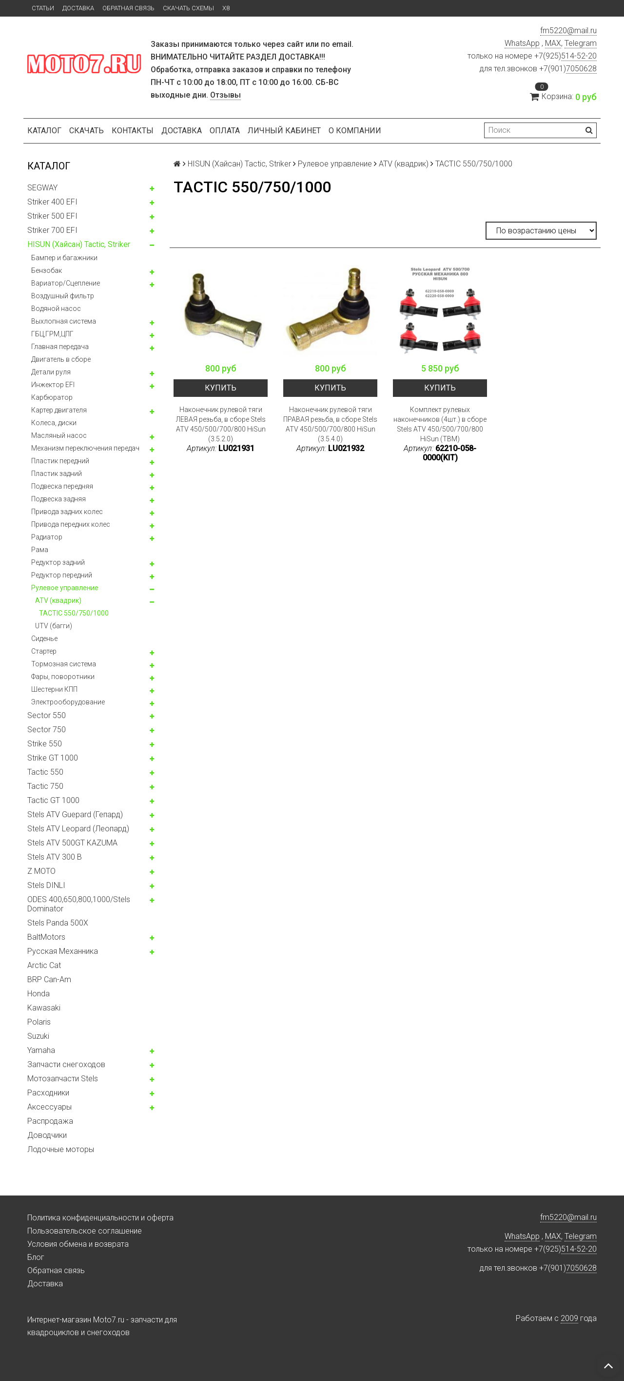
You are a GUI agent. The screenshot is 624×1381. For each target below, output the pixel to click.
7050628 (581, 68)
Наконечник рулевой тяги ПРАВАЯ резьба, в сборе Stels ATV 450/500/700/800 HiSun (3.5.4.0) (330, 424)
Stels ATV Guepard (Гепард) (75, 814)
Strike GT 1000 (52, 758)
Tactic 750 (45, 786)
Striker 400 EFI (52, 201)
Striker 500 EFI (52, 216)
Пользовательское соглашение (84, 1231)
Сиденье (44, 638)
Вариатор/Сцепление (65, 283)
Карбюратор (52, 397)
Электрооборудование (68, 702)
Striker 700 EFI (52, 230)
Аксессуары (49, 1107)
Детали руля (51, 372)
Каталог (44, 130)
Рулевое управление (64, 588)
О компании (355, 130)
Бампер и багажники (64, 258)
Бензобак (46, 270)
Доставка (78, 8)
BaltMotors (46, 937)
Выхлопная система (63, 321)
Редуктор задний (58, 562)
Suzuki (38, 1036)
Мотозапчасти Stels (62, 1078)
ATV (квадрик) (58, 600)
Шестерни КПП (54, 689)
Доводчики (47, 1135)
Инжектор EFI (53, 385)
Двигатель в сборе (61, 359)
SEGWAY (42, 187)
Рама (39, 550)
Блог (35, 1257)
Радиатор (46, 537)
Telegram (581, 43)
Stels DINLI (46, 885)
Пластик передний (60, 461)
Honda (38, 993)
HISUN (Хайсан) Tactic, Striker (78, 244)
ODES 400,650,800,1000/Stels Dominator (78, 904)
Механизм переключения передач (85, 448)
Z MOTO (41, 871)
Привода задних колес (67, 511)
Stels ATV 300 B (54, 857)
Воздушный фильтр (62, 296)
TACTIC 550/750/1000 (74, 613)
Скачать (86, 130)
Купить (220, 387)
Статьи (43, 8)
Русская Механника (62, 951)
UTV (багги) (53, 626)
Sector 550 (46, 715)
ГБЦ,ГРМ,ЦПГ (52, 334)
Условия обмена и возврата (78, 1244)
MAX (553, 43)
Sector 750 (46, 729)
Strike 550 (44, 743)
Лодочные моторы (60, 1149)
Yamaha (41, 1050)
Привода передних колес (70, 524)
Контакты (133, 130)
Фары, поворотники (63, 676)
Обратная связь (128, 8)
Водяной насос (56, 308)
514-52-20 (579, 56)
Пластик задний (56, 473)
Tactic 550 (45, 772)
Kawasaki (43, 1007)
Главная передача (60, 346)
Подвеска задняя (58, 499)
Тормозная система (63, 664)
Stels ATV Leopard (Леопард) (78, 828)
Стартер (44, 651)
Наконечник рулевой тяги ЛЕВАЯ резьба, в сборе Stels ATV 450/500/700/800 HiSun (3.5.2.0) (221, 424)
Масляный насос (59, 435)
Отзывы (225, 95)
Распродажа (50, 1121)
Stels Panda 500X (57, 923)
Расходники (48, 1092)
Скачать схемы (188, 8)
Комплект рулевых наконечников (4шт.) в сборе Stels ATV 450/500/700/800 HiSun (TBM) (440, 424)
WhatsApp (522, 43)
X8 (226, 8)
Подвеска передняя (62, 486)
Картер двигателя (59, 410)
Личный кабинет (284, 130)
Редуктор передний (61, 575)
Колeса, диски (54, 423)
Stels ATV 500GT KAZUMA (72, 842)
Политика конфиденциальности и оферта (100, 1217)
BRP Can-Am (49, 979)
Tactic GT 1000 (53, 800)
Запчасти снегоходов (66, 1064)
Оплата (225, 130)
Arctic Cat (44, 965)
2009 (569, 1318)
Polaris (39, 1022)
